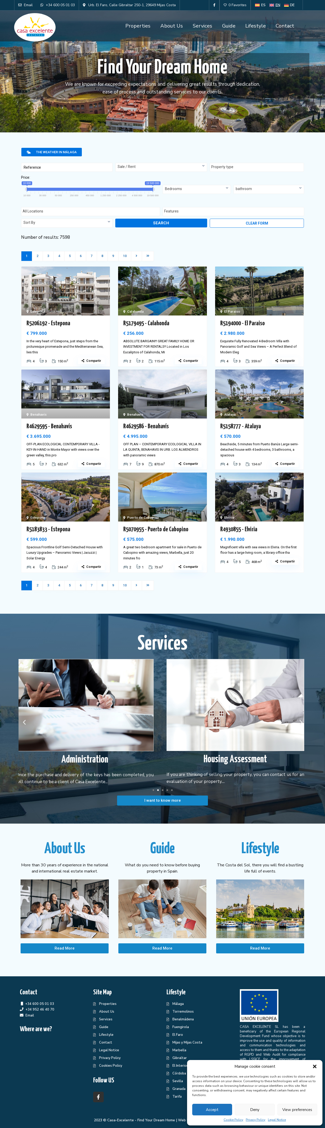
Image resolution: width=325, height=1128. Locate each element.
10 (125, 256)
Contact (285, 25)
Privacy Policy (255, 1120)
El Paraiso (232, 311)
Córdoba (179, 1073)
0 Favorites (235, 5)
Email (29, 1015)
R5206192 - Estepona (48, 323)
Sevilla (177, 1081)
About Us (171, 25)
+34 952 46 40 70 (40, 1009)
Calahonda (135, 311)
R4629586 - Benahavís (146, 426)
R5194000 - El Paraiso (242, 323)
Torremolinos (183, 1011)
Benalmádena (183, 1019)
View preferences (297, 1109)
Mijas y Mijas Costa (187, 1042)
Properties (138, 25)
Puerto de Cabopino (143, 517)
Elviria (229, 517)
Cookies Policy (110, 1065)
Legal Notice (277, 1120)
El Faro (177, 1034)
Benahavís (38, 414)
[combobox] (161, 167)
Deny (254, 1109)
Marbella (179, 1050)
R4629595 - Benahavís (49, 426)
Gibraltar (179, 1058)
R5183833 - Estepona (48, 529)
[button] (314, 1066)
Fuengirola (180, 1027)
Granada (179, 1089)
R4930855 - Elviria (238, 529)
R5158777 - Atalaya (240, 426)
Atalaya (229, 414)
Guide (228, 25)
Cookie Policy (233, 1120)
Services (202, 25)
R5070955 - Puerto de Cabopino (155, 529)
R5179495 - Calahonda (146, 323)
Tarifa (177, 1096)
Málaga (178, 1004)
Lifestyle (255, 25)
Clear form (257, 223)
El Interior (180, 1065)
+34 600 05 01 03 (39, 1003)
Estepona (37, 311)
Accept (212, 1109)
